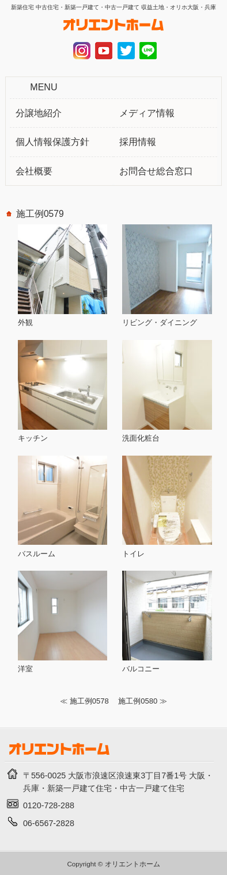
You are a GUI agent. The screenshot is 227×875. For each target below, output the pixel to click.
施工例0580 (137, 701)
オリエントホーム (132, 864)
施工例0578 (89, 701)
